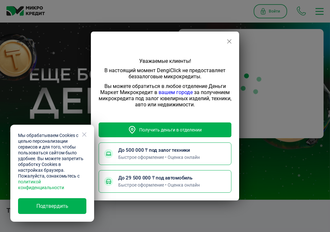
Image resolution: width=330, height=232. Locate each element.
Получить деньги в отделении (165, 130)
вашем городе (176, 92)
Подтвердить (52, 206)
